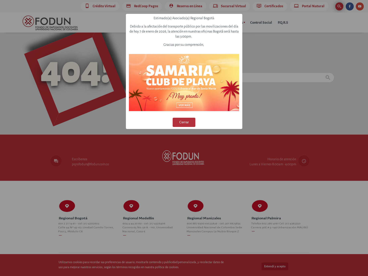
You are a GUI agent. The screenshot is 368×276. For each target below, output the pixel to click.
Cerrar (184, 122)
